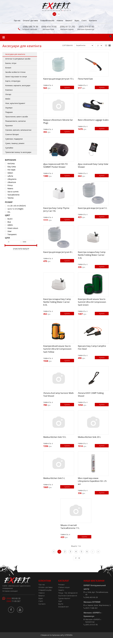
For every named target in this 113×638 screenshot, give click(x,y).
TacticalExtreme (13, 195)
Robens (10, 188)
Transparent (12, 234)
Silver (9, 231)
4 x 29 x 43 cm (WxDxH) (16, 206)
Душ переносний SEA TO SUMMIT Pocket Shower (55, 165)
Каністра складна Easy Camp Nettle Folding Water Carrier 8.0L (57, 302)
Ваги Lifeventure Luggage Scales (93, 119)
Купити (67, 87)
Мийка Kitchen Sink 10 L (54, 437)
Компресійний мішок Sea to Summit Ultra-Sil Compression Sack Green (92, 302)
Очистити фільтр (21, 249)
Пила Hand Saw (85, 78)
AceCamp (11, 163)
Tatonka (10, 198)
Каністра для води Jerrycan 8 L (58, 252)
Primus (10, 185)
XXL (8, 212)
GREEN (10, 225)
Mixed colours (12, 228)
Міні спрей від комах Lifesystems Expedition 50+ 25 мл (92, 481)
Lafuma (10, 176)
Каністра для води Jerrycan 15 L (58, 78)
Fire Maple (11, 170)
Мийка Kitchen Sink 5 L (54, 478)
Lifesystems (11, 179)
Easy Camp (11, 166)
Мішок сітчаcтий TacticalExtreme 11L (70, 526)
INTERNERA (68, 635)
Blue (9, 222)
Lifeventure (11, 182)
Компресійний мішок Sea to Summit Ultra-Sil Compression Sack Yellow (57, 349)
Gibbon (10, 173)
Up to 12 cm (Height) (15, 209)
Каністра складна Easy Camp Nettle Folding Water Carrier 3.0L (91, 255)
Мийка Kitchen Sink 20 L (89, 437)
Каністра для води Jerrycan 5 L (92, 208)
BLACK (9, 219)
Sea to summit (12, 191)
